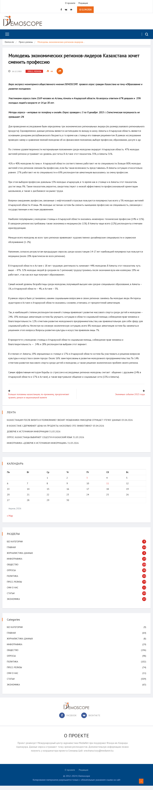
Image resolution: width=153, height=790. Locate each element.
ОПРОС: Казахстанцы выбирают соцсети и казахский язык (40, 441)
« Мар (10, 520)
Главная (11, 551)
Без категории (15, 545)
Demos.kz (9, 42)
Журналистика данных (20, 557)
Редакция (83, 3)
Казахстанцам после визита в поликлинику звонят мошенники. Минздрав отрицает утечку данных (64, 424)
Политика (12, 580)
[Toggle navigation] (6, 34)
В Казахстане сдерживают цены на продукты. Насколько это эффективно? (50, 430)
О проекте (70, 3)
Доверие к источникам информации (28, 435)
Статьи (11, 597)
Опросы (11, 574)
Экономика (13, 603)
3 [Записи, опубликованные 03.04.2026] (87, 482)
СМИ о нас (13, 591)
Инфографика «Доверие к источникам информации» (37, 447)
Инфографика (15, 563)
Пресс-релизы (26, 42)
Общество (13, 568)
